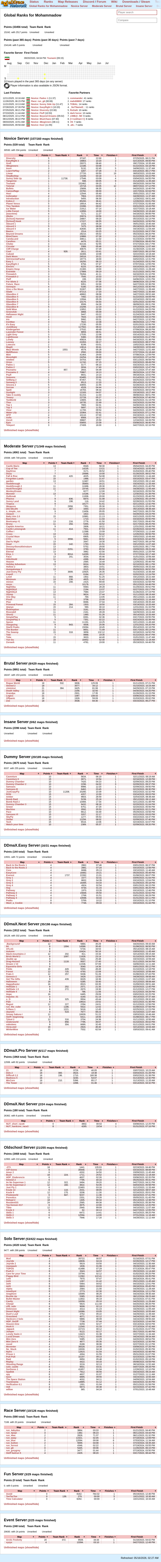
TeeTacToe (11, 1496)
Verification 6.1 (14, 1384)
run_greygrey (13, 1450)
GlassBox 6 (12, 302)
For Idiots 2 (12, 281)
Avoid (9, 1494)
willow (9, 1389)
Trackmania (12, 1382)
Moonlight (11, 357)
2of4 (8, 1281)
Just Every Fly (13, 571)
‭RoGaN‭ (74, 110)
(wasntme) (11, 213)
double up (11, 959)
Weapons (11, 506)
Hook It (10, 1326)
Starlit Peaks (12, 627)
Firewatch (11, 274)
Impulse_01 (12, 996)
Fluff (41, 113)
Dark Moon (12, 256)
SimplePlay (12, 617)
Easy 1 (9, 261)
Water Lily (11, 412)
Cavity (9, 1301)
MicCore (10, 1080)
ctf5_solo (11, 1306)
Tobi (8, 634)
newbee (10, 359)
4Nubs (9, 216)
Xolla (8, 417)
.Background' (13, 944)
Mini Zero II (12, 1341)
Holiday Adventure (16, 564)
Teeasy (10, 397)
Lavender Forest (14, 332)
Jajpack (10, 1329)
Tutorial (10, 186)
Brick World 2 (13, 956)
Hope (9, 994)
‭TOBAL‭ (74, 104)
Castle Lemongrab (15, 529)
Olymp (9, 594)
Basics (9, 231)
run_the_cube (13, 1007)
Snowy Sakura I (14, 1014)
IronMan (10, 322)
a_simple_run (13, 511)
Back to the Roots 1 (16, 865)
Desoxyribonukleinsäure (19, 546)
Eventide (10, 271)
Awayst (10, 514)
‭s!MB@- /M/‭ (76, 116)
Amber (9, 796)
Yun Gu (10, 639)
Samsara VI (12, 814)
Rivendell (11, 612)
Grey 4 (9, 885)
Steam (145, 1)
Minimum (11, 579)
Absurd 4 (11, 229)
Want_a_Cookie (14, 903)
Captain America (15, 526)
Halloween (11, 981)
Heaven (10, 561)
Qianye (10, 607)
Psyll (8, 375)
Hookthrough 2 (14, 486)
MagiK (9, 347)
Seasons (10, 377)
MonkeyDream (13, 491)
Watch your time (14, 824)
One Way (11, 597)
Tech (8, 822)
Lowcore (10, 344)
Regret (9, 1004)
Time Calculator (14, 1499)
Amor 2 (10, 1172)
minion (9, 582)
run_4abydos (13, 1430)
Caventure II (12, 779)
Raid (8, 1359)
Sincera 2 (11, 385)
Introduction (12, 198)
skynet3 (10, 1012)
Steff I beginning (14, 1017)
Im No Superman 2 (16, 1185)
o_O (8, 999)
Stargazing (11, 624)
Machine (10, 809)
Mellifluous (12, 352)
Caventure (11, 776)
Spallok (10, 1372)
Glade (9, 291)
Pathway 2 (11, 893)
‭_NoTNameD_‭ (77, 107)
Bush (9, 1175)
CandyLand (12, 239)
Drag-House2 (13, 961)
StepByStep (12, 176)
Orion (9, 362)
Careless (10, 241)
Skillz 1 (10, 1212)
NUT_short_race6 (15, 1124)
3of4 (8, 1283)
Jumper (10, 1331)
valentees (11, 1024)
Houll (9, 317)
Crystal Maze (13, 536)
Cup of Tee (11, 468)
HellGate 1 (11, 986)
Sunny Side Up (47, 104)
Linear (9, 173)
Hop (8, 888)
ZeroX (9, 420)
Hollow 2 (10, 566)
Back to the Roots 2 (16, 867)
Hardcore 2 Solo (14, 1319)
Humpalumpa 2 (14, 569)
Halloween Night (14, 314)
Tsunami (51, 58)
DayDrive (11, 471)
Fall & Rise (11, 476)
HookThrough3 (14, 488)
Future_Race (12, 284)
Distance (10, 549)
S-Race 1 (10, 1009)
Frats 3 (9, 974)
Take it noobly (13, 395)
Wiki (114, 1)
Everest (10, 875)
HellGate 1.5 (12, 989)
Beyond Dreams (48, 116)
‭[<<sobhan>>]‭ (77, 119)
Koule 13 (10, 1190)
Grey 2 (9, 880)
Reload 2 (10, 1200)
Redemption (12, 609)
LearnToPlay (12, 171)
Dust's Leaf (12, 1314)
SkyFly (9, 817)
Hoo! (41, 125)
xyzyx (9, 1542)
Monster (10, 493)
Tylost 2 (10, 1019)
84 (7, 946)
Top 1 (9, 405)
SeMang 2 (11, 380)
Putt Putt (10, 1356)
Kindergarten (13, 329)
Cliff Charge (12, 249)
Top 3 (9, 407)
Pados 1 (43, 98)
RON (8, 794)
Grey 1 (9, 878)
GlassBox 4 (12, 296)
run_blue (10, 1440)
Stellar (9, 819)
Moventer (11, 1346)
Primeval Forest (14, 604)
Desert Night (12, 1311)
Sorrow (10, 387)
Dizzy (9, 473)
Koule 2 (10, 1210)
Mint (8, 354)
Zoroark (10, 642)
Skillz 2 (10, 1215)
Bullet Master (13, 1299)
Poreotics (11, 1197)
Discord (88, 1)
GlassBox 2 (12, 294)
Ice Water (11, 208)
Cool (8, 251)
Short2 (9, 614)
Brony (9, 524)
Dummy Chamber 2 (16, 784)
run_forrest (12, 1445)
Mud (8, 1258)
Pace (8, 812)
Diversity (44, 110)
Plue (8, 602)
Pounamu (11, 369)
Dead (8, 544)
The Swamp (12, 632)
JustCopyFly (12, 791)
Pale (8, 1001)
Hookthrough (13, 483)
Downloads (130, 1)
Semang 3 (11, 382)
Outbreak (11, 496)
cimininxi (11, 688)
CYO (8, 539)
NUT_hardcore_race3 (17, 1126)
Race (33, 101)
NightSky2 (11, 589)
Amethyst (11, 1291)
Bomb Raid (12, 799)
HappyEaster (13, 984)
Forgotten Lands (15, 478)
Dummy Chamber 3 (16, 804)
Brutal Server (124, 6)
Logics (9, 695)
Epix (8, 422)
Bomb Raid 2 (13, 802)
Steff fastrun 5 (13, 1453)
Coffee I (10, 531)
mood (9, 1344)
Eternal (10, 551)
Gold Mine (11, 309)
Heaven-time (12, 1324)
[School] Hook (13, 221)
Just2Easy (11, 327)
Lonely (9, 339)
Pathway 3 (11, 895)
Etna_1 (9, 554)
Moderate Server (102, 6)
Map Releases (68, 1)
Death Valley (12, 690)
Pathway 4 (11, 898)
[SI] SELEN (12, 509)
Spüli (8, 390)
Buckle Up (11, 1296)
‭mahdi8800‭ (76, 101)
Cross (9, 534)
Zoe (8, 701)
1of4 (8, 1278)
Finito (9, 969)
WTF (8, 415)
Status (34, 1)
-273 (8, 1167)
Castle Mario (12, 466)
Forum (101, 1)
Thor (8, 402)
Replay (9, 1361)
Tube (8, 637)
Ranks (48, 1)
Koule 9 (10, 1192)
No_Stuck (11, 1349)
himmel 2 (11, 1180)
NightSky (11, 587)
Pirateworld (12, 1195)
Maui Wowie (12, 349)
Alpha (9, 1288)
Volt (8, 1387)
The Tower (11, 1083)
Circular (10, 246)
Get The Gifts (13, 979)
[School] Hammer (15, 218)
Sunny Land (12, 501)
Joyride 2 (11, 1263)
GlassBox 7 (12, 304)
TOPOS (10, 1268)
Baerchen (11, 519)
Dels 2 (9, 1073)
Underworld (12, 1022)
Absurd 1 (11, 223)
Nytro (9, 1351)
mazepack (11, 1266)
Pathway (10, 890)
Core (8, 870)
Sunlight (10, 392)
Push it (10, 1271)
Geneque (11, 286)
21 (7, 1070)
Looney (10, 342)
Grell (8, 163)
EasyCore (11, 872)
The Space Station (15, 1379)
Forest (9, 971)
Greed (9, 807)
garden (10, 481)
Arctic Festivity (14, 1540)
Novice (34, 98)
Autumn (10, 951)
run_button (12, 1443)
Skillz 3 (10, 1217)
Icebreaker (11, 196)
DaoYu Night (12, 541)
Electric (10, 266)
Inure (8, 168)
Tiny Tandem (13, 206)
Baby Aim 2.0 (13, 516)
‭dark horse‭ (75, 113)
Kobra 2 (10, 201)
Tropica (10, 504)
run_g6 (41, 101)
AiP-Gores (11, 1170)
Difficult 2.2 (12, 1075)
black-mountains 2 (16, 954)
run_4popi (11, 1433)
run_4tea (10, 1435)
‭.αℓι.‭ (72, 125)
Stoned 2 (10, 685)
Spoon (9, 622)
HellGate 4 (11, 991)
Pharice (10, 498)
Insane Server (144, 6)
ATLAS (9, 949)
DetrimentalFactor (15, 259)
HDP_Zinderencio (15, 1177)
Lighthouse (12, 337)
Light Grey (11, 334)
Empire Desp (13, 269)
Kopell (9, 574)
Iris (7, 319)
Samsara (10, 786)
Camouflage (12, 191)
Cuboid (10, 254)
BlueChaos (45, 119)
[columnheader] (21, 155)
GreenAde (11, 312)
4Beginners (45, 122)
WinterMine (12, 1029)
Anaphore (11, 1293)
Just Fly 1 (11, 1187)
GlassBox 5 (12, 299)
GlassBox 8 (12, 307)
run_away (11, 1438)
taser (8, 1377)
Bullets (10, 188)
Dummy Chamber (15, 781)
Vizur (8, 410)
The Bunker (12, 629)
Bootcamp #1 (13, 521)
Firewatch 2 (12, 276)
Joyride (10, 1261)
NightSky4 (11, 592)
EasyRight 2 (12, 264)
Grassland (11, 1316)
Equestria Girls (14, 966)
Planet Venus (13, 203)
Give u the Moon (14, 289)
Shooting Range (14, 1364)
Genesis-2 (11, 976)
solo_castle (12, 1366)
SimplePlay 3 (13, 619)
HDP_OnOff (12, 1321)
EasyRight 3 (46, 107)
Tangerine (11, 181)
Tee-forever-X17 (14, 1205)
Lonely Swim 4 (14, 1334)
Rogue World (13, 683)
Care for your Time (16, 1273)
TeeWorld (11, 400)
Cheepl (10, 1304)
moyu (9, 584)
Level (9, 577)
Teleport (10, 425)
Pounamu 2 (12, 372)
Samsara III (12, 789)
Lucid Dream (12, 1336)
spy (8, 1374)
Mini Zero (11, 1339)
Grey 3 (9, 883)
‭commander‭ (76, 98)
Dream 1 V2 (12, 964)
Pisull (9, 599)
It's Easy (10, 324)
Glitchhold (11, 559)
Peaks (9, 900)
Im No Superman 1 (16, 1182)
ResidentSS (12, 1202)
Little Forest (12, 211)
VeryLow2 (11, 1027)
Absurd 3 (11, 226)
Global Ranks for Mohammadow (48, 6)
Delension (11, 1309)
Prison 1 (10, 1354)
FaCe (8, 556)
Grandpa (10, 693)
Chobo (9, 244)
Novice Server (79, 6)
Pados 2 (10, 367)
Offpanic (10, 698)
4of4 (8, 1286)
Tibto (8, 1207)
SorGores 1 (12, 1369)
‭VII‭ (71, 122)
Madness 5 (11, 1078)
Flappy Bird (12, 1276)
